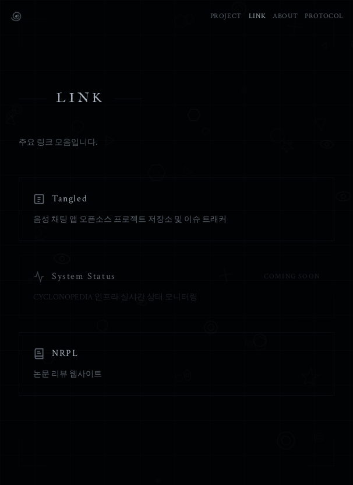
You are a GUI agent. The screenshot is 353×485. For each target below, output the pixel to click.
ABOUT (285, 16)
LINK (257, 16)
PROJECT (226, 16)
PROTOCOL (324, 16)
